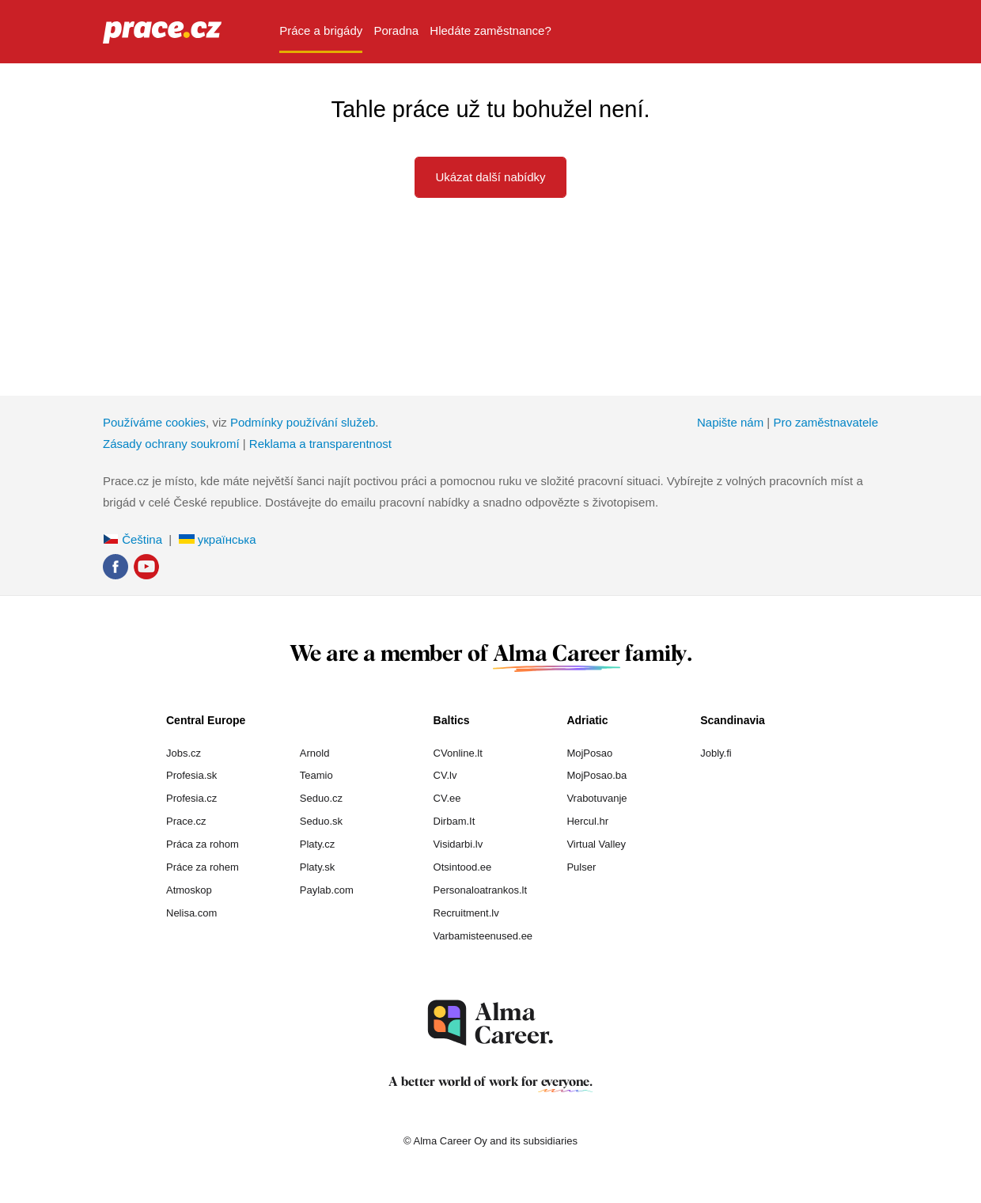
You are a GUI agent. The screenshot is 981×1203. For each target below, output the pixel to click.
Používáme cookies (154, 422)
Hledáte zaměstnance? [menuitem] (490, 30)
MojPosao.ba (596, 775)
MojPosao (589, 753)
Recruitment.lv (466, 913)
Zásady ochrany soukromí (171, 443)
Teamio (316, 775)
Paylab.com (327, 890)
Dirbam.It (454, 821)
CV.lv (445, 775)
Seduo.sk (321, 821)
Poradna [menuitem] (396, 30)
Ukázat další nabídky (490, 177)
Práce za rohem (202, 867)
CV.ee (447, 798)
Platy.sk (317, 867)
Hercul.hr (587, 821)
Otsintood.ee (463, 867)
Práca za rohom (202, 844)
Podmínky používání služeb (302, 422)
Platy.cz (317, 844)
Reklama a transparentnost (320, 443)
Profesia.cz (191, 798)
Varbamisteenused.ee (483, 936)
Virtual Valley (596, 844)
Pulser (581, 867)
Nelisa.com (191, 913)
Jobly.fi (716, 753)
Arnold (315, 753)
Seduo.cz (321, 798)
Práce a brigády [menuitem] (320, 30)
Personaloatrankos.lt (481, 890)
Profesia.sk (191, 775)
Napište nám (730, 422)
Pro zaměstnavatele (825, 422)
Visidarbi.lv (458, 844)
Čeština (132, 539)
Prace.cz (186, 821)
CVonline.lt (458, 753)
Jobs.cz (183, 753)
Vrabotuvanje (596, 798)
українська (217, 539)
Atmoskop (189, 890)
